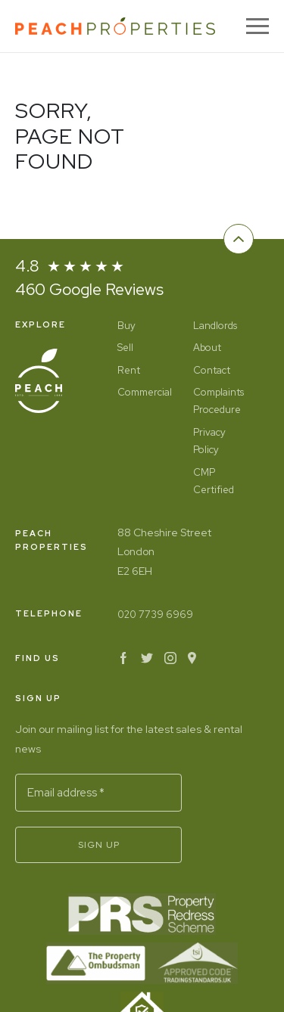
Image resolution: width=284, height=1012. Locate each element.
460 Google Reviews (89, 289)
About (207, 347)
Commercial (143, 392)
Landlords (215, 325)
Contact (211, 370)
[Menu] (257, 26)
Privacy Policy (209, 441)
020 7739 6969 (155, 614)
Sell (125, 347)
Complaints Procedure (218, 401)
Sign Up (99, 845)
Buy (126, 325)
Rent (128, 370)
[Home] (115, 26)
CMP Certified (213, 481)
